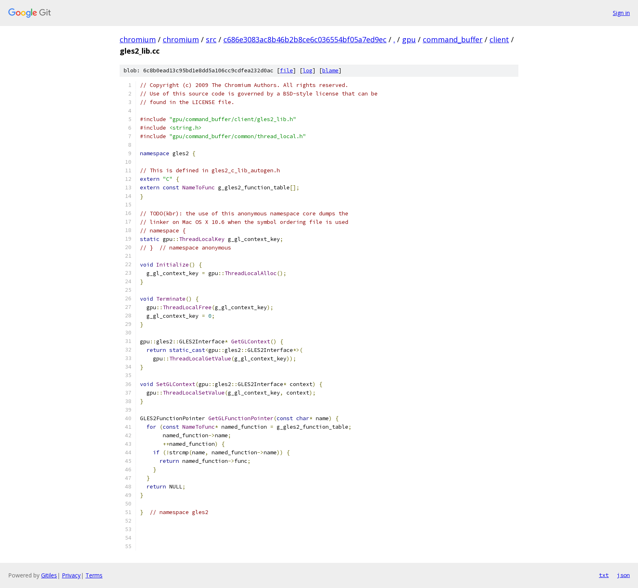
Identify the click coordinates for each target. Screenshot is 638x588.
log (307, 70)
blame (330, 70)
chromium (138, 39)
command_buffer (453, 39)
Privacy (71, 575)
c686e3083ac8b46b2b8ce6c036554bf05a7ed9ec (305, 39)
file (286, 70)
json (623, 575)
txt (604, 575)
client (499, 39)
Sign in (621, 13)
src (211, 39)
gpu (409, 39)
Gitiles (49, 575)
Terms (94, 575)
